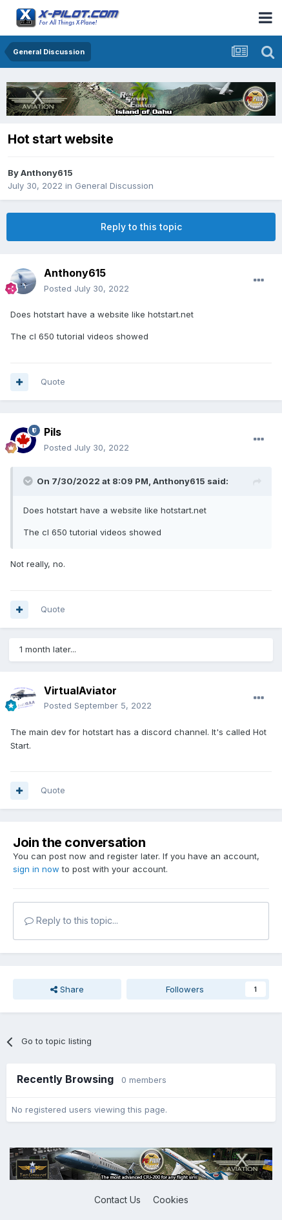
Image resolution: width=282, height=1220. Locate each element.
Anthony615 (47, 172)
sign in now (36, 869)
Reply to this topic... (71, 920)
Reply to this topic (141, 226)
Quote (53, 381)
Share (67, 989)
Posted (86, 288)
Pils (52, 431)
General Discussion (114, 185)
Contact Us (117, 1199)
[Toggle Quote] (29, 481)
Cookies (170, 1199)
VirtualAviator (80, 690)
